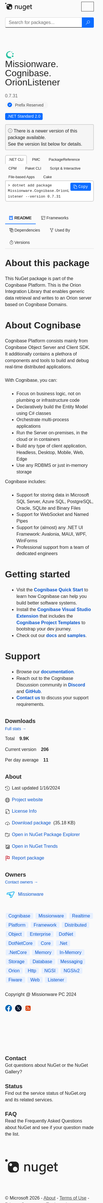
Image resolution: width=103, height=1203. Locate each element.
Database (42, 961)
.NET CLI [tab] (16, 159)
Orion (14, 970)
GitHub (33, 691)
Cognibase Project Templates (48, 622)
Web (35, 979)
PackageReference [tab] (64, 159)
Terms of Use (73, 1198)
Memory (43, 952)
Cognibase (20, 915)
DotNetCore (21, 943)
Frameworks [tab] (54, 218)
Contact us (28, 697)
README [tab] (20, 218)
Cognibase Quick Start (58, 589)
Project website (27, 799)
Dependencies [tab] (24, 230)
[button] (80, 187)
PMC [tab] (36, 159)
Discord (76, 684)
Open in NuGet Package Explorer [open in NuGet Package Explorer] (46, 834)
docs (51, 635)
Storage (17, 961)
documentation (57, 671)
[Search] (88, 22)
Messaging (71, 961)
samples (76, 635)
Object (15, 934)
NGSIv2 (72, 970)
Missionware (30, 894)
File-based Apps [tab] (22, 177)
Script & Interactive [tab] (65, 168)
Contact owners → (21, 882)
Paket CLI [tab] (33, 168)
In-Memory (70, 952)
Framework (45, 925)
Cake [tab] (47, 177)
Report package (28, 857)
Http (32, 970)
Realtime (81, 915)
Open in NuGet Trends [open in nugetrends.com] (35, 846)
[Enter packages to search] (43, 22)
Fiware (15, 979)
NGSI (50, 970)
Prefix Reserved (29, 105)
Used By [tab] (60, 230)
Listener (56, 979)
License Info (24, 811)
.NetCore (18, 952)
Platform (17, 925)
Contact (15, 1058)
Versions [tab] (19, 242)
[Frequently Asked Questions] (11, 1114)
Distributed (75, 925)
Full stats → (15, 728)
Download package (31, 822)
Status (14, 1086)
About (49, 1198)
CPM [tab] (13, 168)
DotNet (66, 934)
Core (46, 943)
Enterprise (40, 934)
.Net (63, 943)
